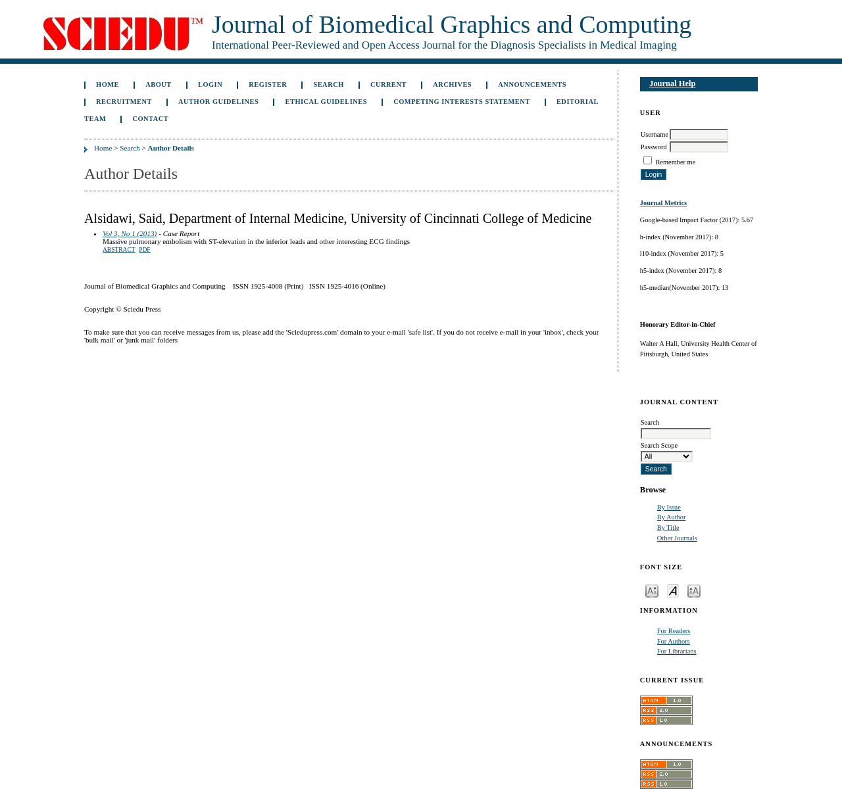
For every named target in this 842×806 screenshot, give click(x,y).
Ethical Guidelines (326, 101)
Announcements (532, 84)
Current (388, 84)
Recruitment (124, 101)
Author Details (171, 148)
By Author (671, 517)
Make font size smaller (651, 590)
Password (654, 147)
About (158, 84)
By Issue (669, 507)
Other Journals (677, 538)
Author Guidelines (218, 101)
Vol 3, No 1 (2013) (130, 233)
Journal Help (672, 83)
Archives (452, 84)
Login (210, 84)
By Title (668, 527)
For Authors (673, 641)
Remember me (675, 162)
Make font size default (673, 590)
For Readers (674, 630)
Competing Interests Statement (461, 101)
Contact (150, 118)
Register (268, 84)
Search (328, 84)
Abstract (119, 250)
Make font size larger (694, 590)
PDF (144, 250)
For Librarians (677, 651)
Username (654, 134)
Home (107, 84)
